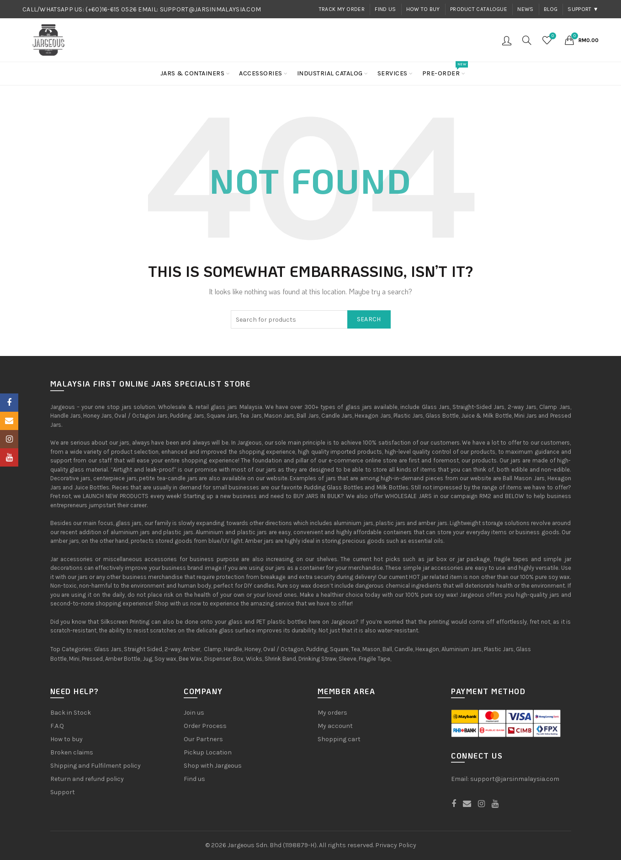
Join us (194, 713)
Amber (191, 649)
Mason (371, 649)
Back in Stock (70, 713)
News (525, 9)
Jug (147, 658)
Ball (387, 649)
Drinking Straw (317, 658)
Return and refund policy (87, 779)
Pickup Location (208, 752)
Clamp (213, 649)
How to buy (423, 9)
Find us (385, 9)
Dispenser (217, 658)
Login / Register (507, 40)
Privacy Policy (395, 845)
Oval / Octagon (283, 649)
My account (335, 726)
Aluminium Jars (461, 649)
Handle (233, 649)
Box (238, 658)
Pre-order (444, 69)
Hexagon (427, 649)
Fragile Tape (374, 658)
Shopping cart (339, 739)
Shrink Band (280, 658)
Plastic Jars (499, 649)
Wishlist (551, 36)
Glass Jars (108, 649)
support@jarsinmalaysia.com (514, 779)
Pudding (317, 649)
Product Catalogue (478, 9)
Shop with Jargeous (213, 766)
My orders (332, 713)
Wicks (254, 658)
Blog (550, 9)
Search (369, 319)
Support (62, 792)
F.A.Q (57, 726)
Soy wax (165, 658)
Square (339, 649)
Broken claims (71, 752)
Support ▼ (583, 9)
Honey (252, 649)
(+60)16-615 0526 (111, 9)
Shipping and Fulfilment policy (95, 766)
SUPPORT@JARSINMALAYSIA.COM (210, 9)
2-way (172, 649)
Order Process (205, 726)
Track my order (342, 9)
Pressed (92, 658)
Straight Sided (143, 649)
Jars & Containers (192, 73)
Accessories (260, 73)
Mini (74, 658)
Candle (403, 649)
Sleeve (347, 658)
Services (392, 73)
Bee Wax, (191, 658)
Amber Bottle (122, 658)
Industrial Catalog (330, 73)
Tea (355, 649)
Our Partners (203, 739)
